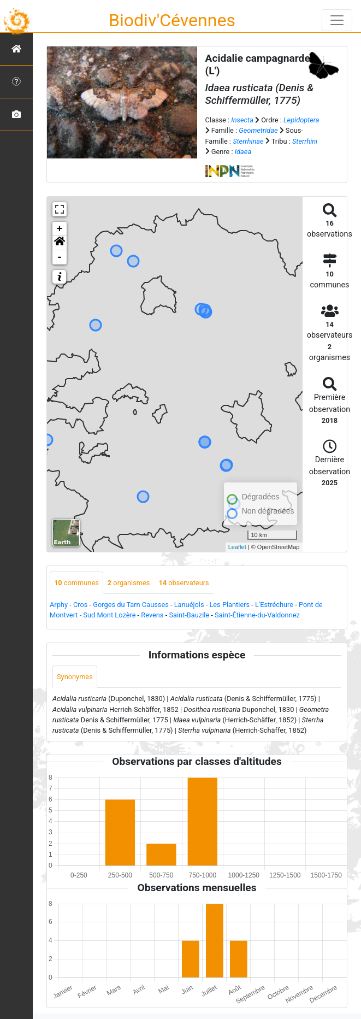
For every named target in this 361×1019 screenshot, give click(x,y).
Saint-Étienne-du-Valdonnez (257, 615)
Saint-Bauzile (189, 615)
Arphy (59, 604)
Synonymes (75, 677)
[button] (59, 243)
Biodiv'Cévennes (172, 20)
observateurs (183, 583)
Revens (152, 615)
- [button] (60, 257)
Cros (80, 604)
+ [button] (60, 228)
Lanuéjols (189, 604)
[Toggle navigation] (337, 20)
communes (76, 583)
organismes (129, 583)
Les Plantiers (229, 604)
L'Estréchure (274, 604)
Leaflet (237, 547)
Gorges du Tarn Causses (131, 604)
